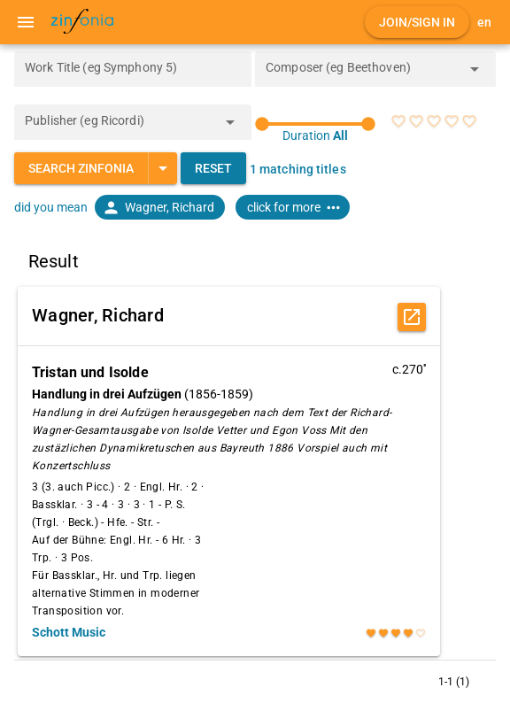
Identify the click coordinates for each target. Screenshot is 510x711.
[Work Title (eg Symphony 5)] (133, 69)
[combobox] (362, 74)
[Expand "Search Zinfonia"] (162, 168)
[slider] (315, 124)
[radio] (398, 121)
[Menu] (26, 22)
